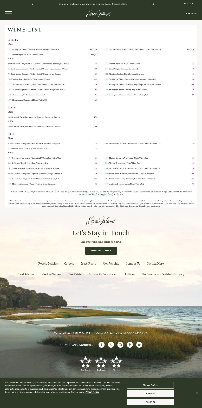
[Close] (196, 394)
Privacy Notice (92, 393)
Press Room (88, 263)
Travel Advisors (26, 274)
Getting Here (155, 263)
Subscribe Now (119, 4)
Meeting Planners (51, 274)
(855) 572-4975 (81, 333)
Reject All (150, 395)
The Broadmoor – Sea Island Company (163, 274)
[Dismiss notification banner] (189, 4)
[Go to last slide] (33, 4)
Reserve (191, 13)
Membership (111, 263)
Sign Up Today (101, 250)
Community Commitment (103, 274)
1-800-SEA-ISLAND (135, 333)
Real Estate (75, 274)
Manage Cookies (150, 386)
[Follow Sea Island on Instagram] (120, 345)
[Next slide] (153, 4)
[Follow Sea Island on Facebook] (101, 345)
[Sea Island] (98, 13)
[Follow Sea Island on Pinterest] (130, 345)
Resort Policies (48, 263)
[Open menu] (8, 13)
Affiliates (130, 274)
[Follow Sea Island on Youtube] (139, 345)
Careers (69, 263)
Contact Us (133, 263)
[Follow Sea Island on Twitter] (111, 345)
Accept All (150, 403)
